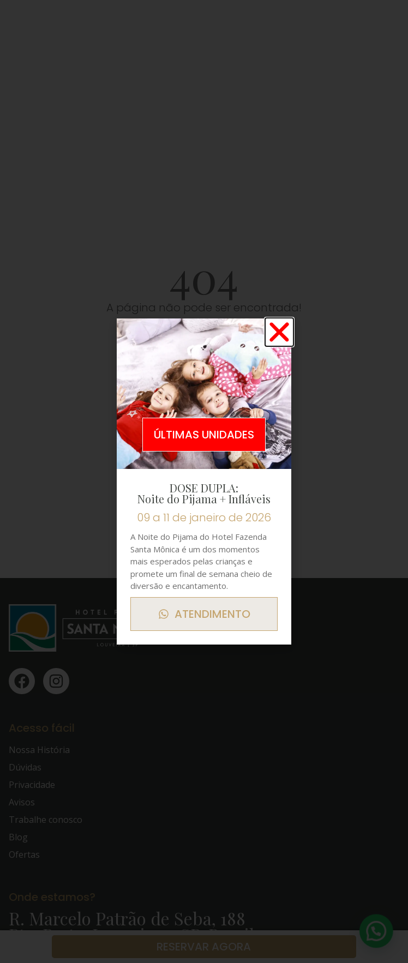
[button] (279, 332)
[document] (204, 481)
